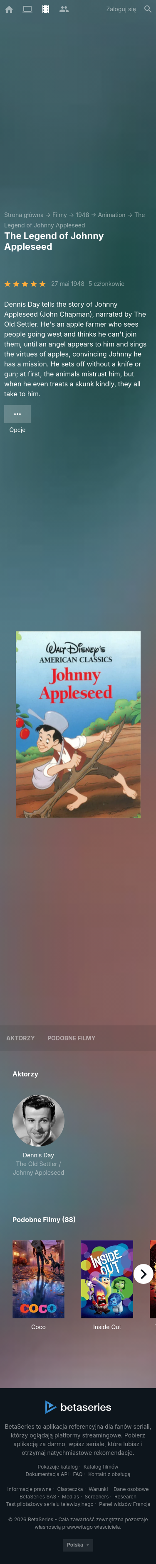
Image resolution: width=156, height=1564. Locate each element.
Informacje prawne (29, 1489)
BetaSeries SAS (38, 1496)
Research (125, 1496)
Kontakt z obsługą (109, 1474)
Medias (70, 1496)
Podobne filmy (71, 1038)
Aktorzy (20, 1038)
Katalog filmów (101, 1467)
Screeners (97, 1496)
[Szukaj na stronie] (148, 9)
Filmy (59, 214)
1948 (82, 214)
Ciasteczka (70, 1489)
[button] (38, 1136)
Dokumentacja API (47, 1474)
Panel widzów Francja (124, 1504)
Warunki (98, 1489)
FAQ (78, 1474)
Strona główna (24, 214)
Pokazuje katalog (57, 1467)
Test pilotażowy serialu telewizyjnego (50, 1504)
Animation (112, 214)
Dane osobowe (131, 1489)
